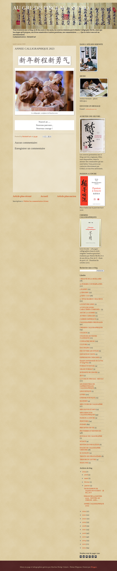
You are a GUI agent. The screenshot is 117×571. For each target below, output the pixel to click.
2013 (84, 544)
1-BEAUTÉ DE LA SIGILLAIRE (90, 279)
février (87, 482)
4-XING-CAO (85, 296)
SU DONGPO (84, 453)
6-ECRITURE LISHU (87, 304)
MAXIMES (84, 401)
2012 (84, 548)
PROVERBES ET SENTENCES (90, 431)
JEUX (82, 376)
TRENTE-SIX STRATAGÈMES (90, 456)
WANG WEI (84, 463)
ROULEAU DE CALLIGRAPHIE (91, 436)
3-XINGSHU (84, 292)
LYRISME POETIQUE (87, 398)
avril (86, 475)
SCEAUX (83, 441)
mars (86, 478)
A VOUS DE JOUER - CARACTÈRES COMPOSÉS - (90, 308)
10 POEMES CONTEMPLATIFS (91, 284)
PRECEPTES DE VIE (87, 428)
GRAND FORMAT (86, 369)
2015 (84, 537)
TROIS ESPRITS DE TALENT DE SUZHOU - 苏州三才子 (94, 491)
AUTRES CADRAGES (87, 316)
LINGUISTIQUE (85, 391)
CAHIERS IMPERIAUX (88, 319)
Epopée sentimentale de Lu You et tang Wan (91, 362)
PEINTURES (84, 421)
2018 (84, 526)
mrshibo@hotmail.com (91, 109)
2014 (84, 540)
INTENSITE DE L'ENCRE (88, 372)
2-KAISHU (83, 289)
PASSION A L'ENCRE (87, 418)
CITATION (83, 333)
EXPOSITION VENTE (87, 354)
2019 (84, 522)
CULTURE (83, 344)
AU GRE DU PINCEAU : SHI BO (51, 8)
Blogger (94, 567)
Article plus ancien (66, 196)
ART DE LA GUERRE (87, 313)
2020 (84, 519)
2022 (84, 511)
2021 (84, 515)
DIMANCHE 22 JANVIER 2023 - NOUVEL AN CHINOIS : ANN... (93, 498)
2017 (84, 530)
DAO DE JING (85, 348)
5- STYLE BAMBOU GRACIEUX (91, 299)
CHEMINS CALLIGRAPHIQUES (91, 327)
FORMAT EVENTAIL (87, 366)
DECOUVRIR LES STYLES (89, 351)
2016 (84, 533)
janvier (87, 486)
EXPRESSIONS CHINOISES (89, 357)
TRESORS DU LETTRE (88, 459)
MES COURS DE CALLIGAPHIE (91, 404)
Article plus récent (22, 196)
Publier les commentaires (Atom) (36, 201)
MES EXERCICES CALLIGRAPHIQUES (87, 414)
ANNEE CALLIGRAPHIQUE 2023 (94, 505)
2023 (84, 472)
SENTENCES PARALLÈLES (89, 445)
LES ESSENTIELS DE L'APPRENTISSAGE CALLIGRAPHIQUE (87, 386)
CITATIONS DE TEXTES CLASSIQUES (88, 337)
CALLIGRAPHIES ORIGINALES (91, 322)
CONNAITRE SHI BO (87, 341)
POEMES (83, 424)
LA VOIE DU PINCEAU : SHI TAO (91, 379)
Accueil (44, 196)
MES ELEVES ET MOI (87, 409)
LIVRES (82, 394)
